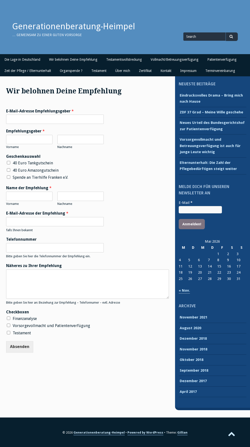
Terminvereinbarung (220, 71)
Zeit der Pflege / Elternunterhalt (27, 71)
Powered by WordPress (145, 432)
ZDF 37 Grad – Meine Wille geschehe (211, 112)
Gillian (182, 432)
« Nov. (184, 290)
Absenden (19, 346)
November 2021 (193, 317)
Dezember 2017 (193, 381)
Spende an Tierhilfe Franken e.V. (40, 177)
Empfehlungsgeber (25, 131)
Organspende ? (71, 71)
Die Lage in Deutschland (22, 59)
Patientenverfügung (222, 59)
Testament (98, 71)
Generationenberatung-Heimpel (73, 26)
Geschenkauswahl (23, 156)
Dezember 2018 (193, 338)
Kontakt (165, 71)
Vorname (12, 147)
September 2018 (194, 370)
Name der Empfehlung (29, 188)
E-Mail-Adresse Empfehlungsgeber (40, 111)
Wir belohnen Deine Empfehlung (73, 59)
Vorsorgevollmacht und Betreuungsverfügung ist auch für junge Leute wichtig (210, 145)
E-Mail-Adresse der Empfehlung (37, 213)
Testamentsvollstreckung (124, 59)
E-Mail (185, 202)
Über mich (122, 71)
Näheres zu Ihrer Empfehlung (34, 265)
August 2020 (190, 328)
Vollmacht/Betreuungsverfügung (174, 59)
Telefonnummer (21, 239)
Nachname (64, 147)
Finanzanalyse (25, 318)
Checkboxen (17, 312)
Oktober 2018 (191, 360)
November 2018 (193, 349)
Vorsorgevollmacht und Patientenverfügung (51, 325)
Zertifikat (145, 71)
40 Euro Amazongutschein (36, 170)
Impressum (188, 71)
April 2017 (188, 391)
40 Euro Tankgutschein (33, 163)
